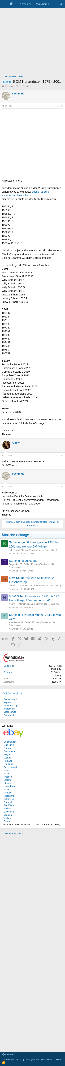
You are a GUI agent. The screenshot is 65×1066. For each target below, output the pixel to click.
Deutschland (9, 751)
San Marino (9, 805)
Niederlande (9, 796)
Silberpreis (8, 672)
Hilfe (58, 1059)
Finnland (7, 761)
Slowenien (8, 811)
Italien (6, 773)
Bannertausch (10, 699)
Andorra (7, 748)
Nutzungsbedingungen (27, 1059)
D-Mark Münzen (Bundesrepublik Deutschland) (35, 550)
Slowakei (7, 808)
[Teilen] (57, 106)
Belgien (7, 754)
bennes (12, 585)
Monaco (7, 792)
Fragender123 (15, 564)
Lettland (7, 780)
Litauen (7, 783)
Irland (6, 770)
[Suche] (61, 4)
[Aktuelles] (54, 4)
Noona (12, 604)
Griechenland (10, 767)
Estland (7, 757)
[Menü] (5, 4)
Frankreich (8, 764)
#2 (62, 455)
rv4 (10, 550)
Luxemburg (9, 786)
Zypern (6, 821)
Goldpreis (8, 666)
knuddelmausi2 (16, 622)
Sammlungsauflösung (23, 560)
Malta (6, 789)
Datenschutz (9, 712)
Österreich (8, 799)
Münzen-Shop (10, 705)
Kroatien (7, 776)
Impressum (9, 708)
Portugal (7, 802)
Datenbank (8, 715)
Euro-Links (8, 745)
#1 (62, 106)
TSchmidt (9, 86)
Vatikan (7, 818)
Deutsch (8, 1054)
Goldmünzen (9, 741)
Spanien (7, 815)
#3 (62, 486)
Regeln (7, 702)
